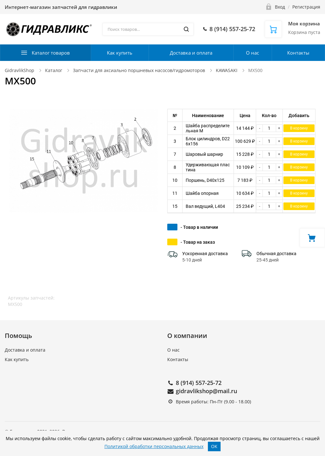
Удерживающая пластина (208, 167)
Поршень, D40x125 (205, 180)
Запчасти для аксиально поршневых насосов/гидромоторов (139, 70)
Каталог (53, 70)
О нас (252, 53)
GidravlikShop (19, 70)
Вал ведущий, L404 (205, 206)
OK (214, 446)
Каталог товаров (51, 53)
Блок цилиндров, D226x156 (208, 141)
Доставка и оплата (191, 53)
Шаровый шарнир (204, 154)
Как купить (119, 53)
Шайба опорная (202, 193)
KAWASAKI (227, 70)
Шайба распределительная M (207, 128)
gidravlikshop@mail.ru (206, 391)
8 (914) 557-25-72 (199, 383)
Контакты (298, 53)
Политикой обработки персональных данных (153, 446)
